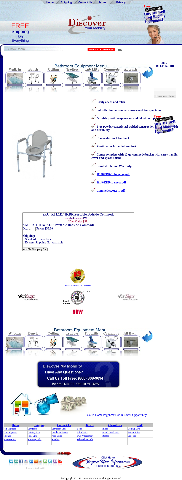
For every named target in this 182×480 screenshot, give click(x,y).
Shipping (39, 425)
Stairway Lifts (34, 439)
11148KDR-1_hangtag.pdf (113, 174)
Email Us (114, 414)
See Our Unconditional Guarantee (77, 285)
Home (15, 425)
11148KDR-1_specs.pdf (111, 182)
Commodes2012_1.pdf (111, 190)
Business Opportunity (133, 414)
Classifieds (115, 425)
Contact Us (64, 425)
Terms (90, 425)
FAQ (140, 425)
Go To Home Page (98, 414)
